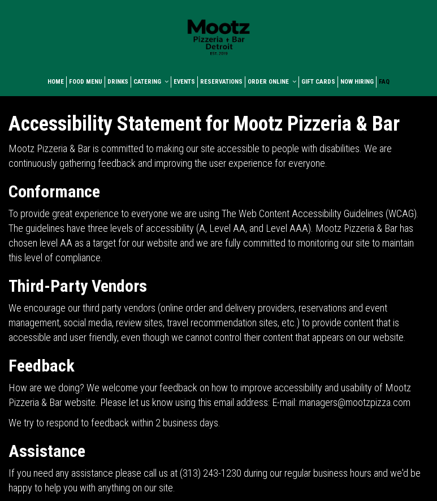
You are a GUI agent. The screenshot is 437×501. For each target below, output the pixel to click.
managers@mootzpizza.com (354, 402)
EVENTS (184, 81)
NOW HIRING (357, 81)
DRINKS (117, 81)
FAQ (384, 81)
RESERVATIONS (221, 81)
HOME (55, 81)
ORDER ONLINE (272, 81)
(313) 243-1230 (210, 473)
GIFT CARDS (318, 81)
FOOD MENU (85, 81)
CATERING (150, 81)
